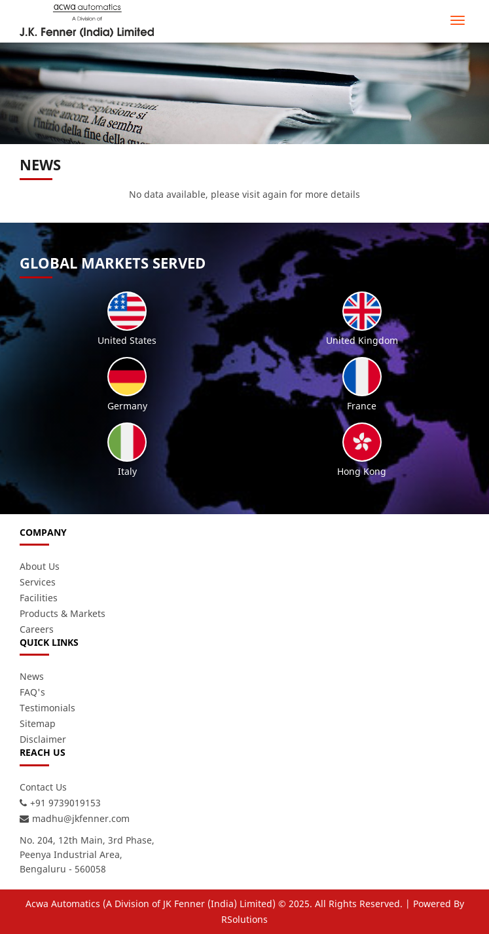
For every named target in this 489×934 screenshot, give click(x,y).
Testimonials (47, 707)
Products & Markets (62, 613)
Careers (37, 629)
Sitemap (38, 723)
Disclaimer (43, 739)
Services (38, 582)
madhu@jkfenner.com (81, 818)
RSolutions (244, 919)
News (32, 676)
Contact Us (43, 787)
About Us (40, 566)
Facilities (39, 597)
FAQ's (32, 692)
